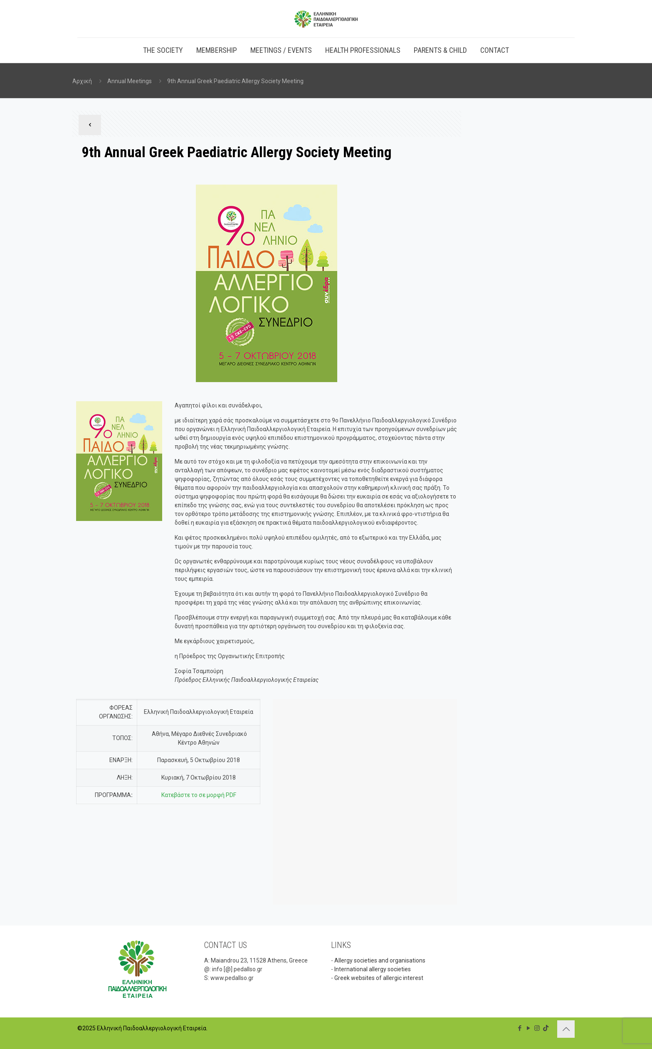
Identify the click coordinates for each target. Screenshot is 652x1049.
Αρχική (82, 81)
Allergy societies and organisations (379, 960)
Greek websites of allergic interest (378, 978)
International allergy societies (372, 969)
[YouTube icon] (528, 1028)
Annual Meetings (129, 81)
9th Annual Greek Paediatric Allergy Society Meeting (235, 81)
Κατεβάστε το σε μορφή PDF (198, 795)
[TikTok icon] (546, 1028)
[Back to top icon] (566, 1029)
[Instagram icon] (537, 1028)
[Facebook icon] (519, 1028)
